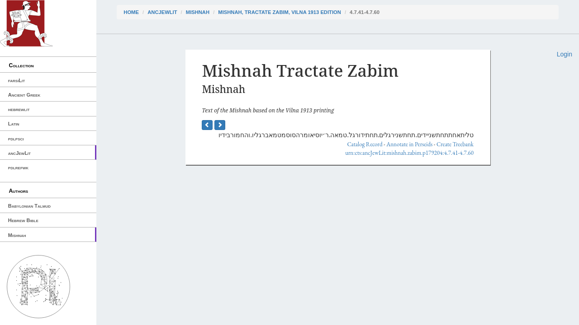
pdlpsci (16, 138)
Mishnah (17, 235)
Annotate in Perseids (409, 144)
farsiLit (16, 80)
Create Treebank (455, 144)
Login (564, 54)
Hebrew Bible (23, 220)
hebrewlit (19, 109)
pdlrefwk (18, 167)
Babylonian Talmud (29, 206)
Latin (13, 123)
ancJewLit (19, 153)
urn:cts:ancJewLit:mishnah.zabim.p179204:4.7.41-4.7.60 (409, 153)
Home (131, 12)
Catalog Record (364, 144)
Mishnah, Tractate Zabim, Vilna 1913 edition (279, 12)
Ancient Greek (24, 95)
